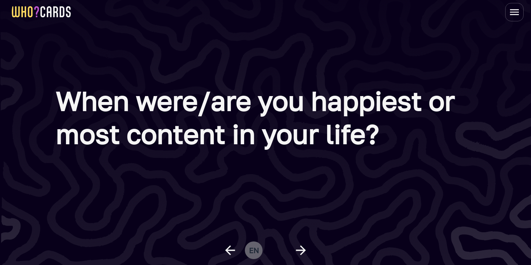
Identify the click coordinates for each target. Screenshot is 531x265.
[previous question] (230, 250)
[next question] (301, 250)
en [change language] (254, 250)
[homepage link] (41, 12)
